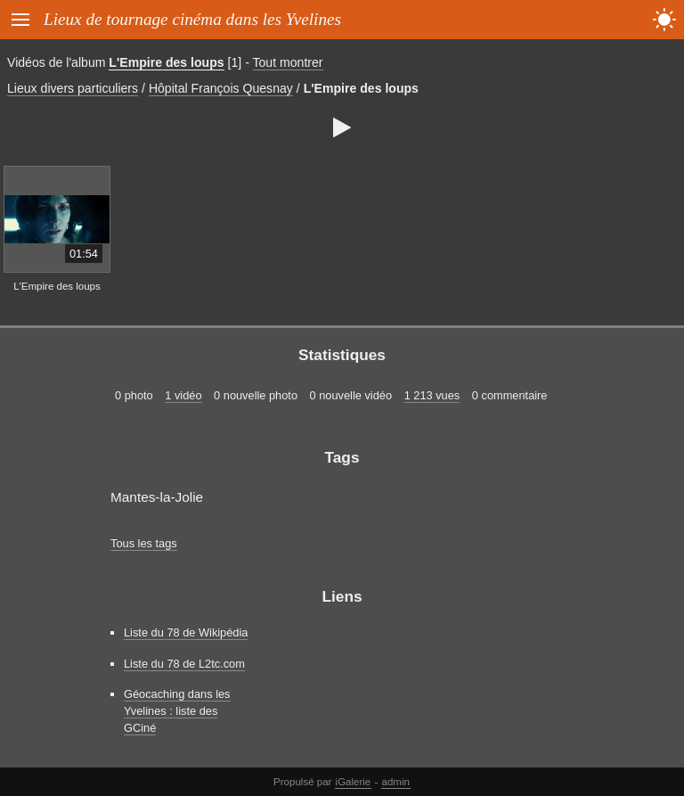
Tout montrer (288, 62)
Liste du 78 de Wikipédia (186, 632)
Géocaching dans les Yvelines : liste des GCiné (177, 710)
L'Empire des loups (166, 62)
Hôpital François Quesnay (221, 88)
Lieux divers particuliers (72, 88)
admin (396, 781)
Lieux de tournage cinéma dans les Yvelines (192, 19)
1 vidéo (183, 395)
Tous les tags (143, 543)
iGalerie (353, 781)
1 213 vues (432, 395)
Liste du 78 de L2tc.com (184, 663)
